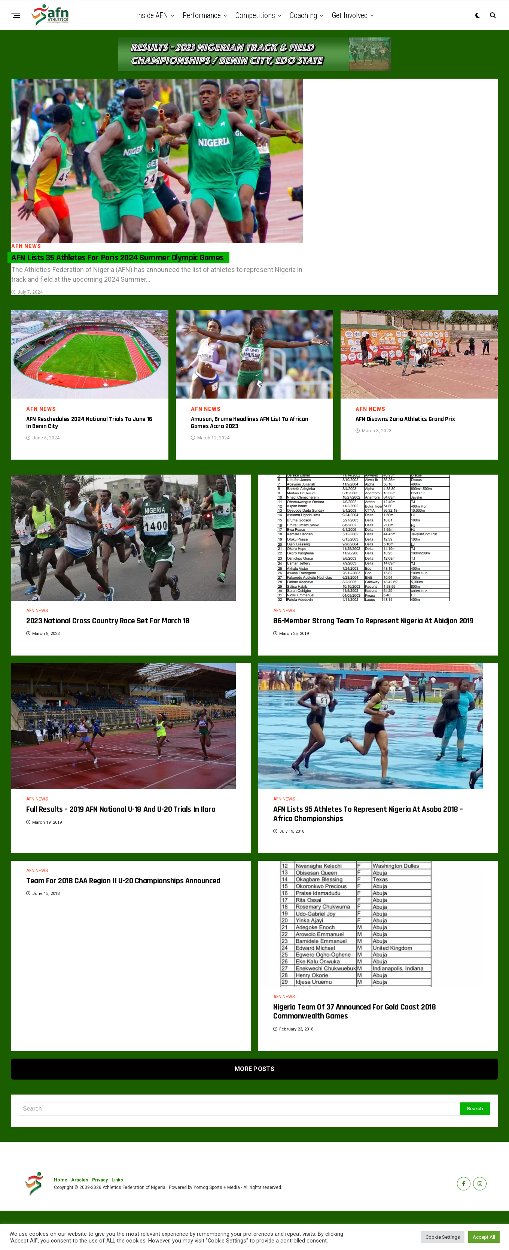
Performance (202, 15)
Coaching (303, 15)
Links (117, 1219)
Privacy (100, 1219)
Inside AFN (152, 15)
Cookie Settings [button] (443, 1237)
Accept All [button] (484, 1237)
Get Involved (350, 15)
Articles (79, 1219)
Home (60, 1219)
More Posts (254, 1108)
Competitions (255, 15)
